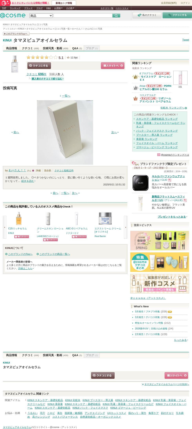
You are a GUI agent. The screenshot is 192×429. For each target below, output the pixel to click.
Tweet (185, 39)
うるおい (32, 413)
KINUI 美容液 (55, 404)
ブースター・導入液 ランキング (154, 134)
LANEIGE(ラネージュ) (47, 236)
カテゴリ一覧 (107, 8)
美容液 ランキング (146, 139)
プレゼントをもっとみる (172, 216)
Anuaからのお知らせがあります (154, 86)
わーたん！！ (17, 170)
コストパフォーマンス (65, 416)
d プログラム (146, 73)
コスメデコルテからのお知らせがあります (148, 98)
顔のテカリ (167, 413)
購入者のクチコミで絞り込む (47, 78)
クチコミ (30, 48)
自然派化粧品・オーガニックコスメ (100, 416)
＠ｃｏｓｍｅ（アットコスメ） (148, 298)
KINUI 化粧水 (72, 400)
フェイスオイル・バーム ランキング (157, 143)
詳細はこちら (25, 268)
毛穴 (42, 413)
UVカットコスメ (116, 413)
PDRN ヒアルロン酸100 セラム (155, 87)
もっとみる (180, 340)
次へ (114, 132)
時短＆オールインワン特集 (149, 323)
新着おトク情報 (64, 3)
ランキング (15, 8)
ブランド (28, 8)
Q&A (48, 8)
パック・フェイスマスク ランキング (157, 130)
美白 (59, 413)
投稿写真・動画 (55, 48)
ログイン (185, 3)
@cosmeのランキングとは (175, 155)
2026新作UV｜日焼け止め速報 (151, 328)
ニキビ (51, 413)
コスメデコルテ (147, 95)
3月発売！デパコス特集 (147, 317)
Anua (142, 86)
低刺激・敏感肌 (73, 413)
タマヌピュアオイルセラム (40, 40)
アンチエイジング (95, 413)
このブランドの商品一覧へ (54, 254)
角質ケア (154, 413)
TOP (4, 8)
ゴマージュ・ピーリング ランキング (157, 147)
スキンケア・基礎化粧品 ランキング (157, 118)
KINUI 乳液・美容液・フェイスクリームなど (128, 404)
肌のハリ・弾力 (137, 413)
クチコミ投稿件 (64, 170)
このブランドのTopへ (20, 254)
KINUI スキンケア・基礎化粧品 (45, 400)
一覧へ (66, 95)
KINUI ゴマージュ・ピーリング (128, 407)
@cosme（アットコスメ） (64, 427)
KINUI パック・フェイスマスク (90, 407)
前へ (16, 132)
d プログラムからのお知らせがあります (162, 73)
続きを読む (27, 181)
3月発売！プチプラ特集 (147, 311)
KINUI (7, 40)
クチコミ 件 (36, 74)
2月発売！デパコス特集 (147, 334)
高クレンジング (41, 416)
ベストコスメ (122, 8)
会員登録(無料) (169, 3)
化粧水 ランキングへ (172, 107)
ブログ (39, 8)
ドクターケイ (72, 233)
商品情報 (11, 48)
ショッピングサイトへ (112, 65)
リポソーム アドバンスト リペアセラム (155, 100)
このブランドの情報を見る (16, 34)
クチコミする (39, 65)
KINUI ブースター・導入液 (98, 400)
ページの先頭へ (166, 384)
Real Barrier (100, 236)
